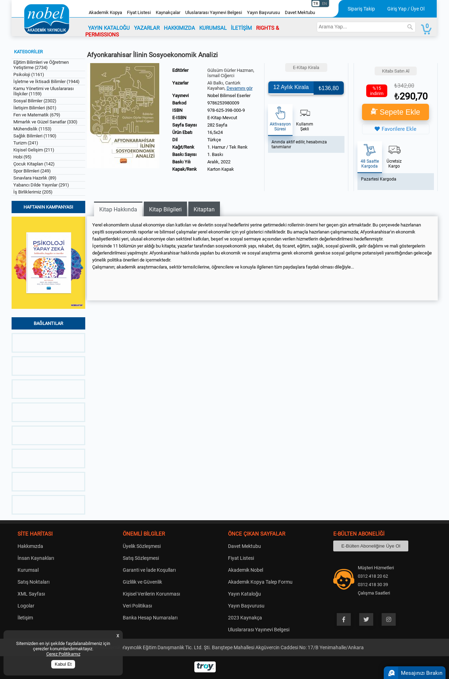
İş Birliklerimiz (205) (33, 192)
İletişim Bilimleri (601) (34, 107)
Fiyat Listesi (139, 12)
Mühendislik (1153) (32, 128)
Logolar (26, 606)
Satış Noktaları (33, 582)
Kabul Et (63, 664)
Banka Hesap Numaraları (150, 617)
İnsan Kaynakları (36, 558)
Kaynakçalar (168, 12)
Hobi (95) (22, 156)
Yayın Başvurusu (263, 12)
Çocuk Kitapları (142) (34, 164)
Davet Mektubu (300, 12)
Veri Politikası (137, 606)
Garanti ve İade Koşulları (149, 570)
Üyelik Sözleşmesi (142, 546)
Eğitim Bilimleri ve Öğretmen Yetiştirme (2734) (41, 65)
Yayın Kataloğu (244, 594)
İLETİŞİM (241, 28)
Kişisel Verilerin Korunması (151, 594)
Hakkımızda (30, 546)
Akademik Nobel (245, 570)
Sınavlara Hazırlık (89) (34, 178)
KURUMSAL (213, 28)
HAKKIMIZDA (179, 28)
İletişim (25, 617)
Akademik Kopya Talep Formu (260, 582)
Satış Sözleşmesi (141, 558)
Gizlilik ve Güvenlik (142, 582)
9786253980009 (223, 103)
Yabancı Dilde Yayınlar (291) (41, 185)
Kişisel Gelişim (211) (33, 149)
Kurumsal (28, 570)
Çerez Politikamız (63, 654)
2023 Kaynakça (245, 617)
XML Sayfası (31, 594)
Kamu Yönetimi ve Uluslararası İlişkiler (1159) (43, 91)
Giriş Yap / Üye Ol (405, 9)
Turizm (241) (25, 142)
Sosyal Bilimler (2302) (34, 100)
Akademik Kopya (105, 12)
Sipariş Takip (361, 9)
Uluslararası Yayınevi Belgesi (213, 12)
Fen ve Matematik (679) (36, 114)
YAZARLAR (147, 28)
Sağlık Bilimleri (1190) (34, 135)
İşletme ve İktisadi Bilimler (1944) (46, 81)
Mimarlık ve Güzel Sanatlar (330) (45, 121)
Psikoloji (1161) (28, 74)
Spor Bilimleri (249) (32, 171)
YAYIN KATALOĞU (109, 28)
